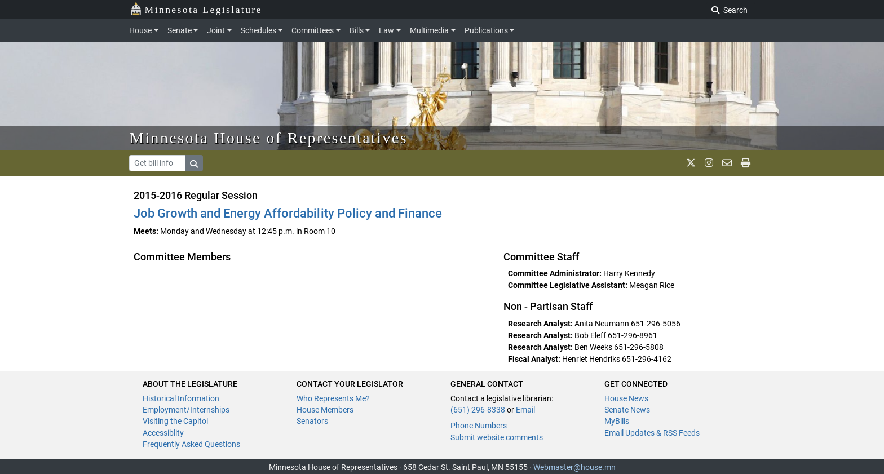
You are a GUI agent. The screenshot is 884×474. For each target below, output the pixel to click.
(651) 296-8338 (477, 409)
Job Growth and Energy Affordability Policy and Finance (288, 213)
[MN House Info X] (691, 162)
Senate (179, 30)
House (140, 30)
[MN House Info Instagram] (709, 162)
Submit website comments (496, 437)
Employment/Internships (186, 409)
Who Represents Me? (333, 398)
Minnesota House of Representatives (269, 138)
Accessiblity (163, 432)
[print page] (745, 162)
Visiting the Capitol (175, 421)
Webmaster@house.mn (574, 467)
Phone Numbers (478, 425)
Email (525, 409)
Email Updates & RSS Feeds (652, 432)
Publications (486, 30)
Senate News (627, 409)
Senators (312, 421)
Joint (216, 30)
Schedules (258, 30)
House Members (325, 409)
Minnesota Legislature (196, 8)
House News (626, 398)
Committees (312, 30)
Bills (357, 30)
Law (386, 30)
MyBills (616, 421)
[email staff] (727, 162)
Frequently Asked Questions (191, 444)
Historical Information (181, 398)
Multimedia (429, 30)
